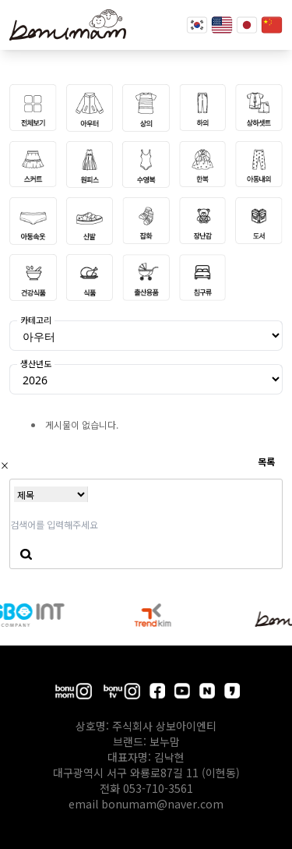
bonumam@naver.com (162, 804)
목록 (266, 461)
